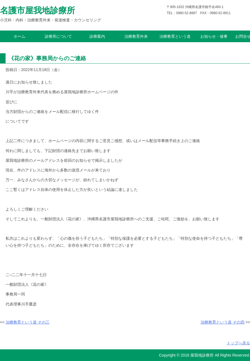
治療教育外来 (136, 36)
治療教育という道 (175, 36)
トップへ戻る (238, 343)
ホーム (19, 36)
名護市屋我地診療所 (37, 10)
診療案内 (97, 36)
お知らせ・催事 (214, 36)
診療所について (58, 36)
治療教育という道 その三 (27, 322)
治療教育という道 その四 (222, 322)
